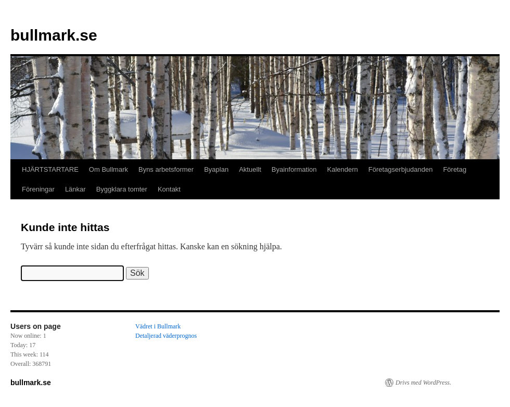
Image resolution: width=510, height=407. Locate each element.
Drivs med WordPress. (423, 382)
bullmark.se (53, 35)
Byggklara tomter (121, 189)
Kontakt (169, 189)
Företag (454, 169)
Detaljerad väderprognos (166, 335)
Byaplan (216, 169)
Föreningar (38, 189)
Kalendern (342, 169)
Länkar (75, 189)
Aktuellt (250, 169)
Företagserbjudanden (400, 169)
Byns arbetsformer (166, 169)
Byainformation (294, 169)
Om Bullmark (108, 169)
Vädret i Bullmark (158, 326)
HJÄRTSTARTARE (50, 169)
